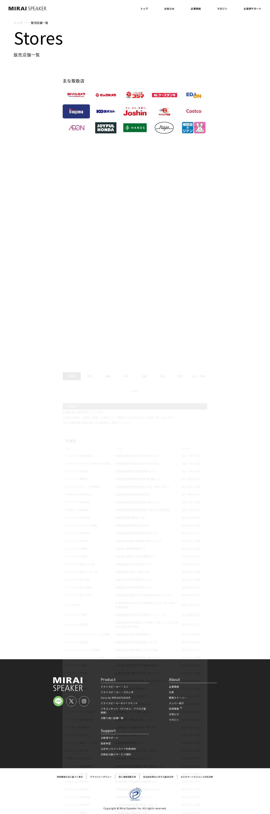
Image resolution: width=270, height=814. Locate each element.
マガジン (222, 8)
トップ (144, 8)
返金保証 (106, 743)
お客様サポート (252, 8)
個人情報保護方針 (127, 776)
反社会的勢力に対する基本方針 (158, 776)
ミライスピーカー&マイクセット (119, 703)
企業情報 (196, 8)
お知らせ (169, 8)
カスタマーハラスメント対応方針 (197, 776)
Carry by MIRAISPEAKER (116, 697)
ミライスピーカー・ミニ (115, 686)
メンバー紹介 (176, 703)
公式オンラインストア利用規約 (118, 748)
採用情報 (174, 708)
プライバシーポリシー (101, 776)
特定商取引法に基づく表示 (70, 776)
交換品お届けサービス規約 (116, 754)
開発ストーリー (178, 697)
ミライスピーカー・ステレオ (117, 692)
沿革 (171, 692)
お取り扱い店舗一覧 (112, 718)
